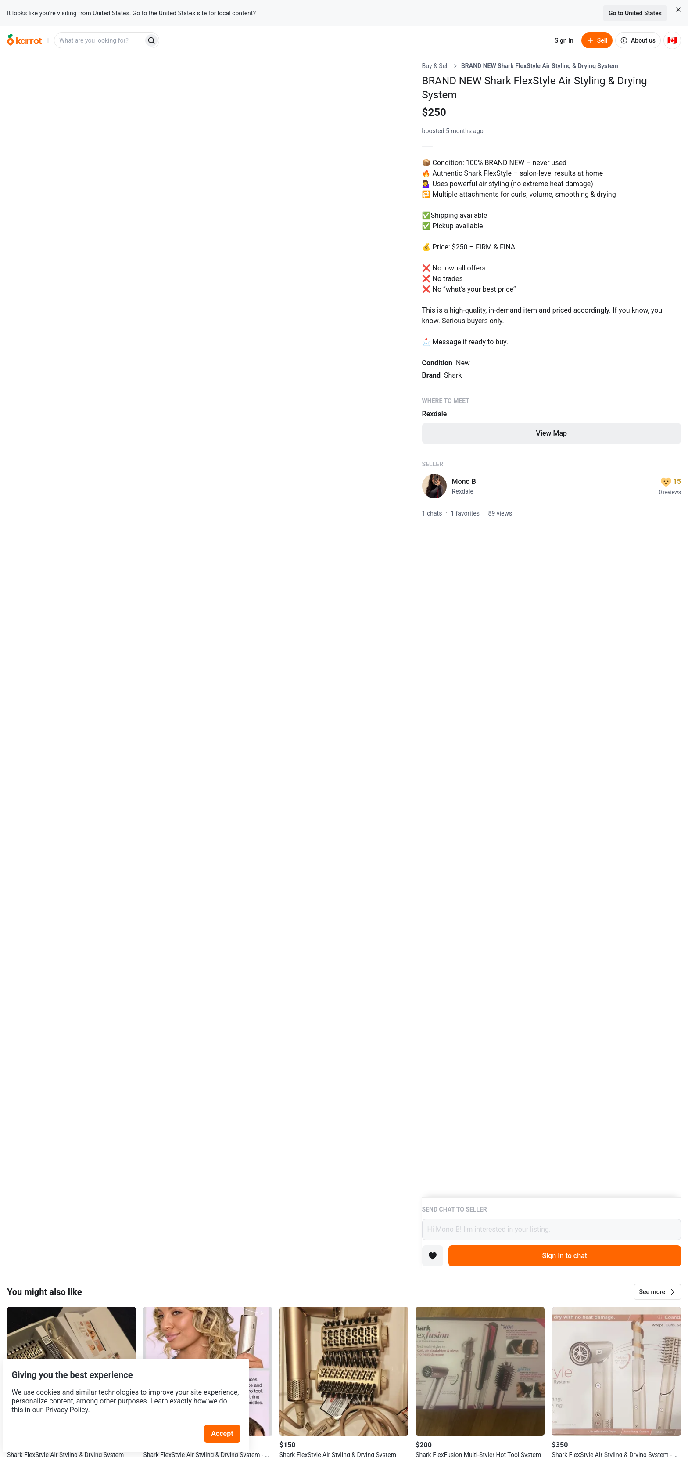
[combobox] (99, 40)
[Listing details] (551, 629)
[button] (657, 1292)
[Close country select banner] (678, 10)
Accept (228, 1413)
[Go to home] (24, 40)
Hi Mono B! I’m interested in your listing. (551, 1229)
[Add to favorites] (432, 1255)
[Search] (151, 40)
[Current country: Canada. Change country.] (672, 40)
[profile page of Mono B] (434, 486)
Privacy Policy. (119, 1389)
